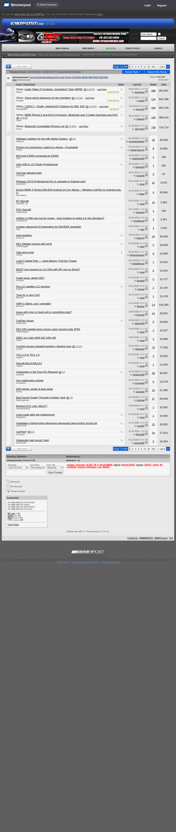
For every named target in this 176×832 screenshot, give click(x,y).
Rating (121, 84)
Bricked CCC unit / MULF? (31, 406)
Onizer (19, 340)
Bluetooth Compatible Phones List (45, 126)
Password (134, 38)
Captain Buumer (137, 150)
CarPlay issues (25, 320)
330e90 (19, 289)
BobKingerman (22, 400)
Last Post (137, 84)
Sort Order (34, 465)
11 (145, 67)
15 (153, 424)
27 (153, 398)
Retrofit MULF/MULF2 (29, 363)
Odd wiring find (25, 252)
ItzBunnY (20, 141)
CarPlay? (21, 431)
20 (153, 236)
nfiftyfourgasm (22, 332)
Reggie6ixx (21, 417)
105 (153, 117)
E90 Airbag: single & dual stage (34, 388)
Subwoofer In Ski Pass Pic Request (37, 371)
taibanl (19, 92)
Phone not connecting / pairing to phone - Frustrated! (47, 147)
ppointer (140, 289)
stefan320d (21, 323)
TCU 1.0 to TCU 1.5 (28, 354)
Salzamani (139, 349)
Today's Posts (132, 48)
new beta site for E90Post (29, 14)
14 (153, 202)
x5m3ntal (141, 400)
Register (162, 5)
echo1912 (20, 434)
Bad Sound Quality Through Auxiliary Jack (41, 397)
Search (158, 48)
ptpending (140, 212)
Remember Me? (166, 35)
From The (51, 465)
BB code (11, 513)
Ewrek (19, 129)
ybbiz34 (117, 465)
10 (153, 390)
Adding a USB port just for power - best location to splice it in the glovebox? (60, 218)
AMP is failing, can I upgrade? (33, 303)
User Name (135, 34)
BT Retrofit (22, 201)
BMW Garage (62, 48)
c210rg (19, 255)
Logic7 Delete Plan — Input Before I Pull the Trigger (46, 260)
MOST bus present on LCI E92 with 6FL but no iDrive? (48, 269)
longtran (139, 465)
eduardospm (21, 212)
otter (18, 229)
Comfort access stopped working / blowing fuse (44, 346)
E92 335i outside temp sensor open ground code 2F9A (48, 329)
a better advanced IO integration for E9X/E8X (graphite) (48, 226)
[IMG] (10, 518)
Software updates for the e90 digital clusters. (42, 138)
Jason (19, 120)
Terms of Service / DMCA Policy (85, 562)
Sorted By (12, 465)
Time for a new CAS (28, 295)
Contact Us (132, 538)
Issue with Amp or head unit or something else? (44, 312)
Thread (19, 84)
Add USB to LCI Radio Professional (37, 164)
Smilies (11, 516)
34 (153, 432)
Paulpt (19, 150)
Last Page (101, 89)
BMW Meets (88, 48)
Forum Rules (13, 525)
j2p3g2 (141, 101)
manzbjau (140, 392)
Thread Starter (29, 84)
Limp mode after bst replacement (35, 414)
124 (153, 99)
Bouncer (20, 298)
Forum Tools (131, 72)
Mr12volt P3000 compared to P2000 (37, 155)
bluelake (20, 101)
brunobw (20, 280)
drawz (141, 194)
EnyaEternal (21, 221)
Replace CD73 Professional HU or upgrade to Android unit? (51, 181)
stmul (142, 246)
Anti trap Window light (29, 172)
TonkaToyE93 (138, 375)
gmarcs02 (140, 109)
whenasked (21, 195)
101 (153, 67)
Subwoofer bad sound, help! (32, 440)
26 (153, 139)
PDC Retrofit (23, 209)
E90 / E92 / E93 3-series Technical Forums (59, 54)
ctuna (142, 184)
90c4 (18, 158)
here (100, 14)
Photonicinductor (137, 255)
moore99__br (22, 204)
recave (19, 272)
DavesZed (140, 167)
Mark (14, 80)
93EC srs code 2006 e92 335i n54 (36, 337)
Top (171, 538)
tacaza (19, 391)
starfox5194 (21, 426)
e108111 (20, 263)
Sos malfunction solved (29, 380)
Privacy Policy (63, 562)
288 (153, 90)
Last (162, 67)
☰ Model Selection (47, 4)
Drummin (20, 315)
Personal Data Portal (110, 562)
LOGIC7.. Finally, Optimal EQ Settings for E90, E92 (55, 106)
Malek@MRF (22, 109)
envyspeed (21, 383)
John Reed (139, 129)
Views (163, 84)
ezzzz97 (140, 426)
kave (18, 167)
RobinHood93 (138, 159)
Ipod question (24, 235)
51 (149, 67)
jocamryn (20, 238)
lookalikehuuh (138, 264)
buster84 (20, 375)
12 (153, 182)
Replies (153, 84)
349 (153, 107)
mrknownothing (23, 409)
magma (19, 357)
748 (153, 127)
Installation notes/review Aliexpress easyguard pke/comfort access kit (56, 423)
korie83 (19, 349)
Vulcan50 (20, 175)
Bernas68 (140, 434)
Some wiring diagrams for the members (48, 97)
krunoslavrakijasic (136, 141)
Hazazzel (140, 119)
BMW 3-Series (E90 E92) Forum (22, 55)
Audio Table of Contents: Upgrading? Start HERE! (54, 89)
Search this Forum (157, 72)
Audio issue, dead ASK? (30, 277)
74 (153, 347)
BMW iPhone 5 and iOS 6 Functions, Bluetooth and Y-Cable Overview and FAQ (71, 114)
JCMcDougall (22, 246)
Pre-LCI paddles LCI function (33, 286)
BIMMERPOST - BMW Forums (154, 538)
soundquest (139, 92)
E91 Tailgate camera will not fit (34, 243)
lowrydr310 (21, 184)
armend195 (21, 443)
